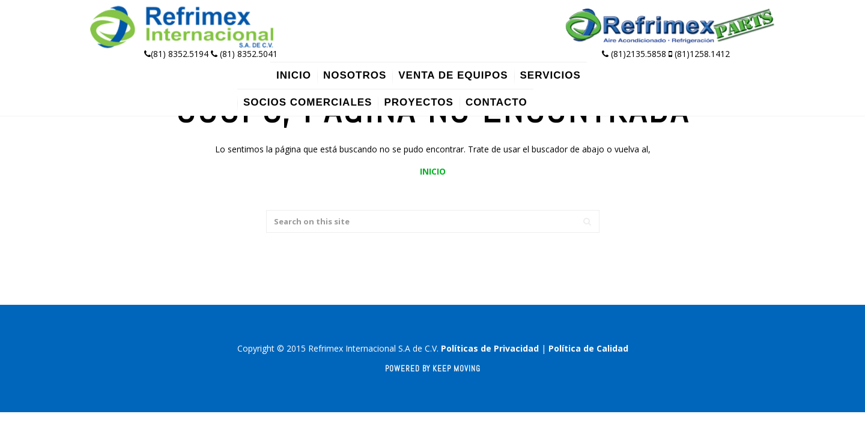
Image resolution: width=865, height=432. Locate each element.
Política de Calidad (588, 348)
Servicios (550, 75)
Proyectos (418, 102)
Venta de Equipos (453, 75)
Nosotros (354, 75)
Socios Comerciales (307, 102)
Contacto (496, 102)
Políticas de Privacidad (490, 348)
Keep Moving (456, 369)
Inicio (293, 75)
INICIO (433, 171)
